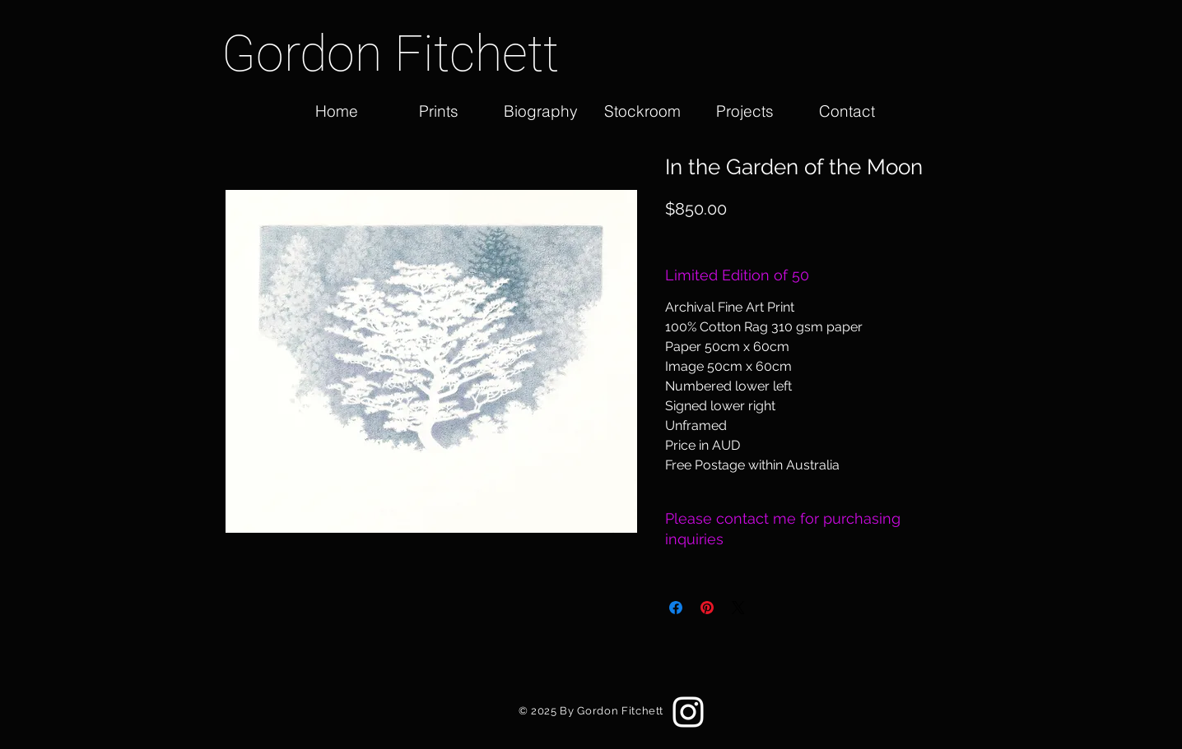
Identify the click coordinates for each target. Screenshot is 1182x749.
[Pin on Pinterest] (707, 607)
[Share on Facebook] (676, 607)
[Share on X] (738, 607)
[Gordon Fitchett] (405, 54)
